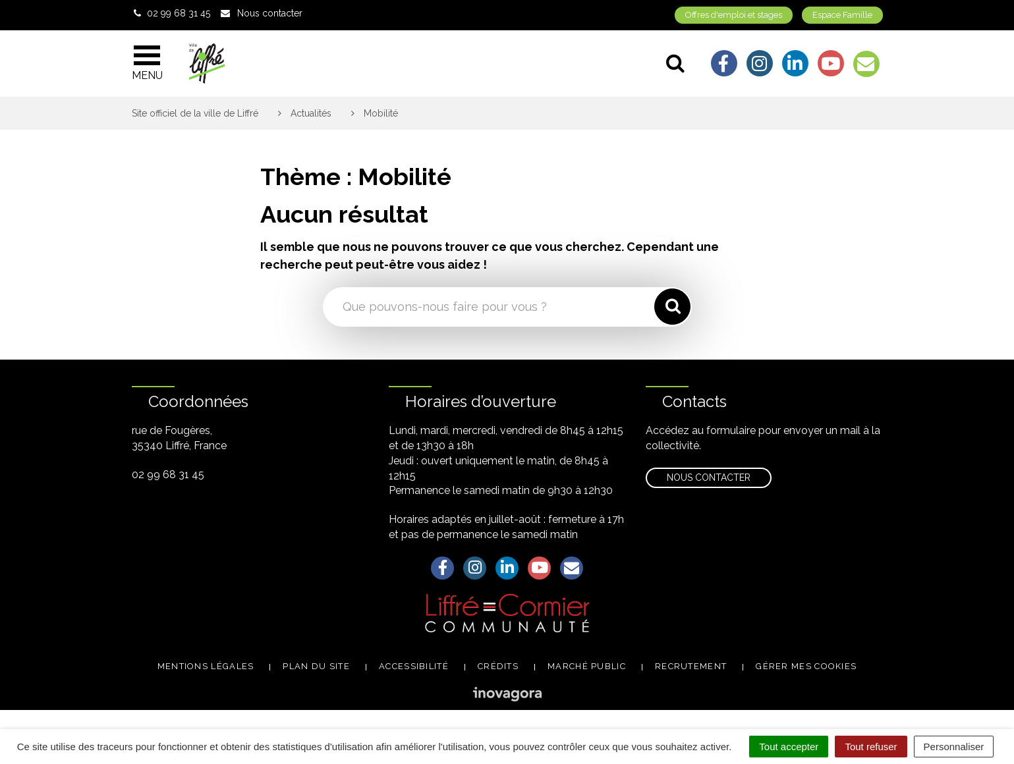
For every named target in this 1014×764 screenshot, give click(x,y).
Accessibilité (414, 666)
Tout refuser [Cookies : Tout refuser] (871, 746)
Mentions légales (205, 666)
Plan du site (316, 666)
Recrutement (691, 666)
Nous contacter (708, 477)
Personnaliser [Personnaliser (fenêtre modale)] (954, 746)
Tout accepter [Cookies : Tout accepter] (788, 746)
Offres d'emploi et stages (733, 15)
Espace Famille (842, 15)
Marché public (587, 666)
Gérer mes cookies (806, 666)
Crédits (498, 666)
